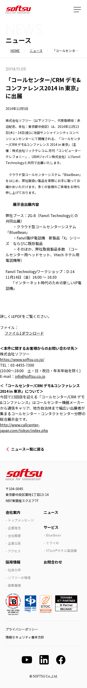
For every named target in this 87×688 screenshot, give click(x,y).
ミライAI (52, 543)
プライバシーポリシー (22, 629)
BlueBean (53, 535)
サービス (51, 527)
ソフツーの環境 (19, 577)
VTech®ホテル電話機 (61, 550)
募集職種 (14, 585)
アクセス (14, 551)
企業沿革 (14, 543)
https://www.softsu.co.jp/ (22, 359)
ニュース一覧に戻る (27, 449)
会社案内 (13, 512)
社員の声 (14, 570)
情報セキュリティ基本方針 (25, 637)
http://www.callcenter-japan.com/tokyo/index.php (24, 427)
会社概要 (14, 535)
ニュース (36, 50)
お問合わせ (53, 562)
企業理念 (14, 528)
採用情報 (13, 562)
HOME (15, 50)
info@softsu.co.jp (30, 376)
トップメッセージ (21, 520)
